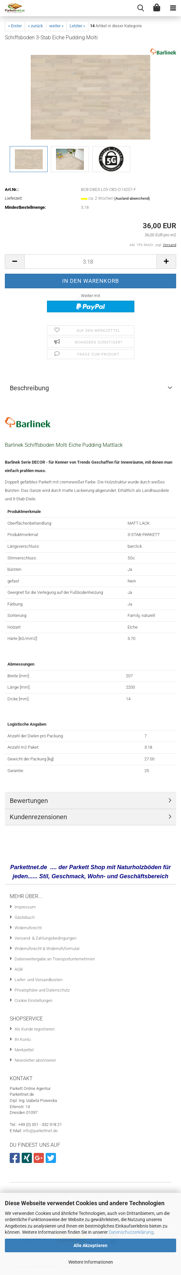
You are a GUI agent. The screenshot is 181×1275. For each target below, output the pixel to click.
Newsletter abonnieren (35, 1060)
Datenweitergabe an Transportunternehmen (55, 958)
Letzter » (77, 25)
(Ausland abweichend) (132, 198)
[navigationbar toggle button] (173, 8)
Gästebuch (25, 917)
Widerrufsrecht (28, 927)
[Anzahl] (90, 261)
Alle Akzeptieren (90, 1245)
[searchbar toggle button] (140, 8)
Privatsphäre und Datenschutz (42, 990)
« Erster (15, 25)
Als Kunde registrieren (35, 1029)
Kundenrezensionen (38, 817)
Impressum (25, 907)
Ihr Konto (23, 1039)
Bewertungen (29, 801)
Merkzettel (24, 1049)
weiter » (56, 25)
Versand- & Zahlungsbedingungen (45, 938)
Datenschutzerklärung (131, 1232)
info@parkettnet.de (40, 1130)
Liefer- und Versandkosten (38, 979)
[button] (14, 261)
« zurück (35, 25)
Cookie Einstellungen (33, 1000)
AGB (19, 969)
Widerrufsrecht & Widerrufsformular (47, 948)
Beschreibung (29, 388)
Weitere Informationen (90, 1262)
